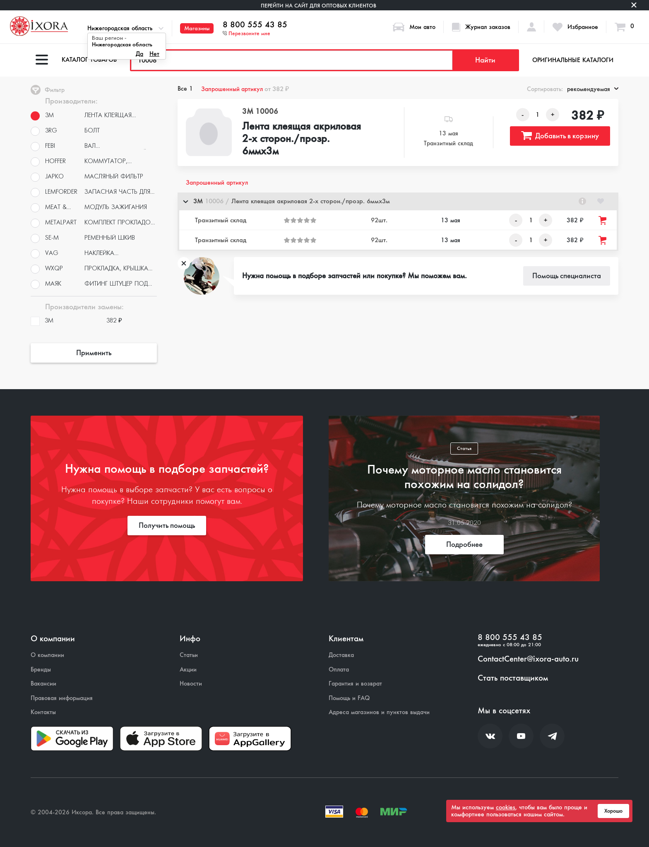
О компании (47, 655)
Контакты (43, 712)
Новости (191, 683)
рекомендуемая (592, 89)
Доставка (341, 655)
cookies (505, 807)
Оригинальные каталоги (572, 60)
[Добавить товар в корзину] (603, 220)
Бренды (41, 669)
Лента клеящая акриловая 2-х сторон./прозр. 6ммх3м (301, 139)
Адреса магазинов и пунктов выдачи (379, 712)
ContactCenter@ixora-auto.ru (528, 659)
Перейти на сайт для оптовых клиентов (318, 5)
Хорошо (613, 811)
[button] (398, 201)
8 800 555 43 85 (255, 24)
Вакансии (43, 683)
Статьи (189, 655)
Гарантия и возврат (355, 683)
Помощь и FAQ (349, 698)
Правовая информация (62, 698)
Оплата (339, 669)
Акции (188, 669)
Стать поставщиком (513, 678)
